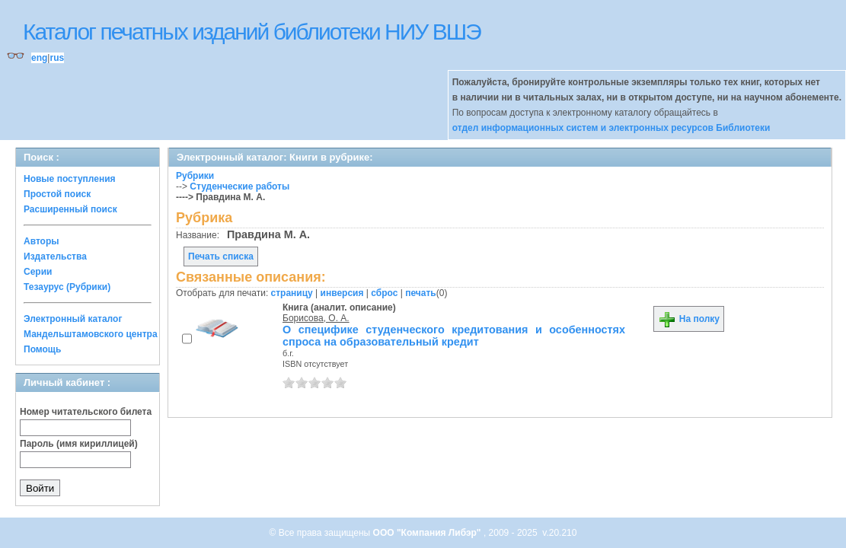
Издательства (55, 256)
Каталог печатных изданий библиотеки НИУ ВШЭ (251, 31)
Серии (38, 271)
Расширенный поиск (70, 209)
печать (420, 293)
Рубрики (195, 175)
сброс (384, 293)
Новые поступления (70, 179)
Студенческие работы (239, 186)
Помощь (42, 349)
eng (39, 58)
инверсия (342, 293)
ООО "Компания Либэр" (428, 532)
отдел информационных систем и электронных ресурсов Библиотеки (611, 128)
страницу (292, 293)
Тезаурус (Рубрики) (67, 287)
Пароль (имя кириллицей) (79, 443)
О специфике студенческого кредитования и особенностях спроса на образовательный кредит (454, 335)
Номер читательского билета (86, 411)
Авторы (41, 241)
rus (56, 58)
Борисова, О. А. (316, 318)
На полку (689, 319)
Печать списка (221, 256)
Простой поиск (57, 194)
